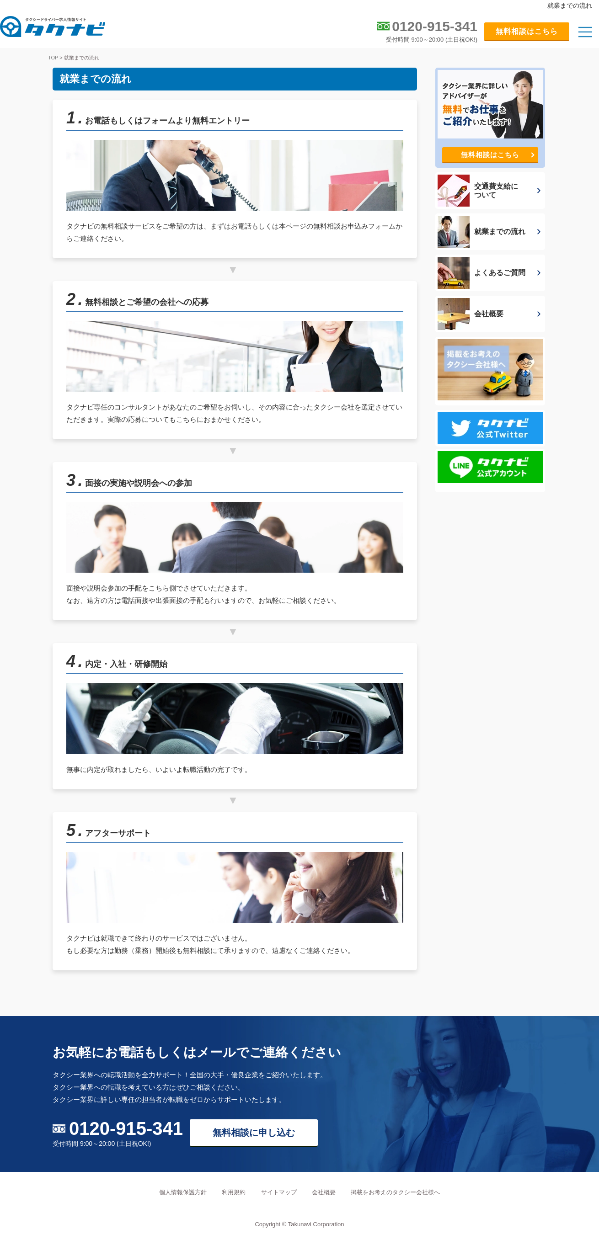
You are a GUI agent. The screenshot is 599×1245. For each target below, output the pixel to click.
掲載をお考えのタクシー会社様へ (395, 1192)
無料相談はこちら (527, 31)
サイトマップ (279, 1192)
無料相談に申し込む (254, 1133)
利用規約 (234, 1192)
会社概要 (324, 1192)
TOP (53, 57)
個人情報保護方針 (183, 1192)
